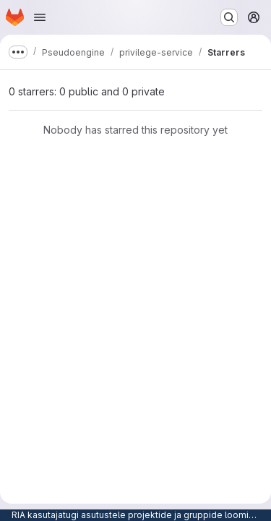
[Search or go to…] (229, 17)
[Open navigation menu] (39, 17)
